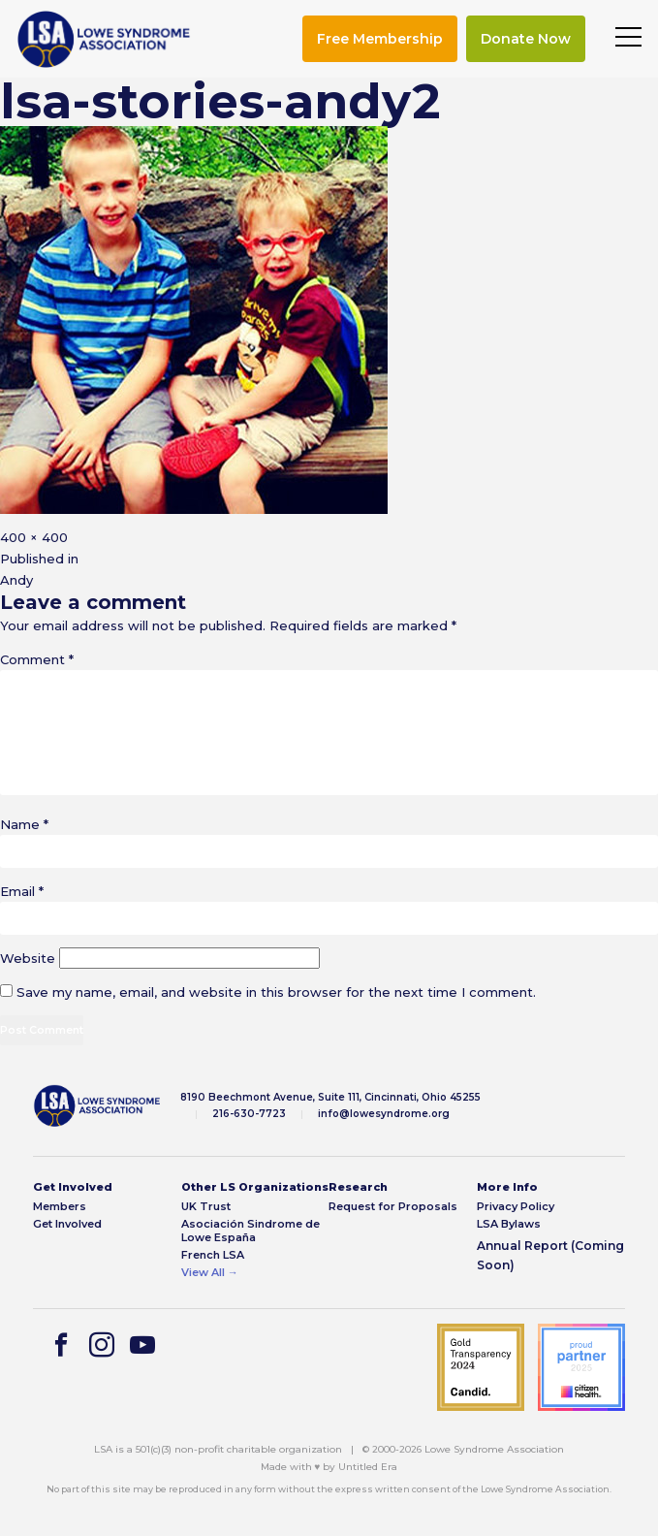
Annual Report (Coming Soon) (550, 1255)
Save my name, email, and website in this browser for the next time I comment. (276, 992)
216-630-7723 (249, 1113)
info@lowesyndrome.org (384, 1113)
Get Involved (67, 1224)
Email (22, 891)
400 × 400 (34, 537)
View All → (209, 1272)
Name (24, 824)
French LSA (212, 1255)
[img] (103, 39)
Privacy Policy (515, 1206)
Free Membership (380, 39)
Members (59, 1206)
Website (27, 958)
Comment (37, 659)
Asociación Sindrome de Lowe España (250, 1230)
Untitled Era (367, 1466)
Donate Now (526, 39)
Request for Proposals (393, 1206)
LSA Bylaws (509, 1224)
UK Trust (206, 1206)
